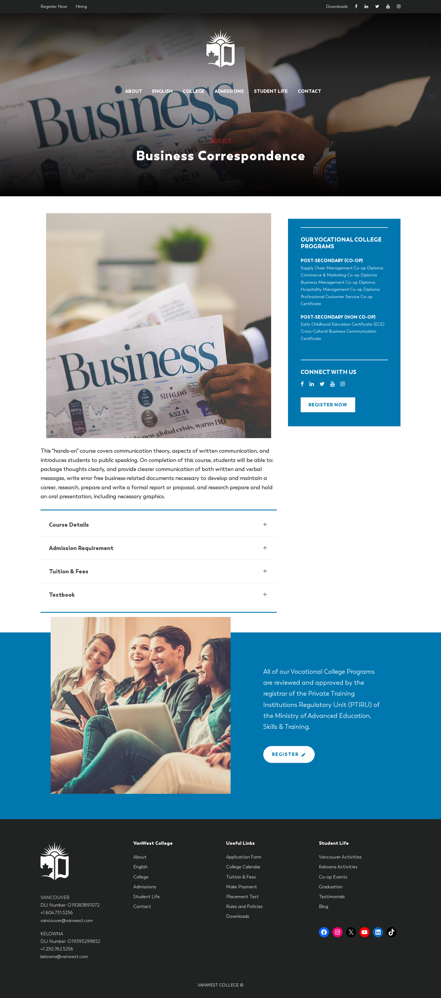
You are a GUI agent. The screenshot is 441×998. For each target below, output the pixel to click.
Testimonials (332, 897)
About (133, 91)
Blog (323, 906)
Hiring (81, 6)
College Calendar (243, 867)
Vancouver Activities (340, 857)
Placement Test (242, 897)
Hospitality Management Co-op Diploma (340, 289)
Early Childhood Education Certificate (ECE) (342, 324)
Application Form (243, 857)
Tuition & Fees (241, 877)
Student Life (271, 91)
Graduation (331, 887)
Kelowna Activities (338, 867)
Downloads (337, 6)
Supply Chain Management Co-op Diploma (342, 268)
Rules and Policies (244, 906)
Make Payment (241, 887)
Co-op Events (333, 877)
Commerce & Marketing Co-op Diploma (339, 275)
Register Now (53, 6)
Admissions (229, 91)
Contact (309, 91)
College (193, 91)
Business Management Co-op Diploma (338, 282)
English (162, 91)
